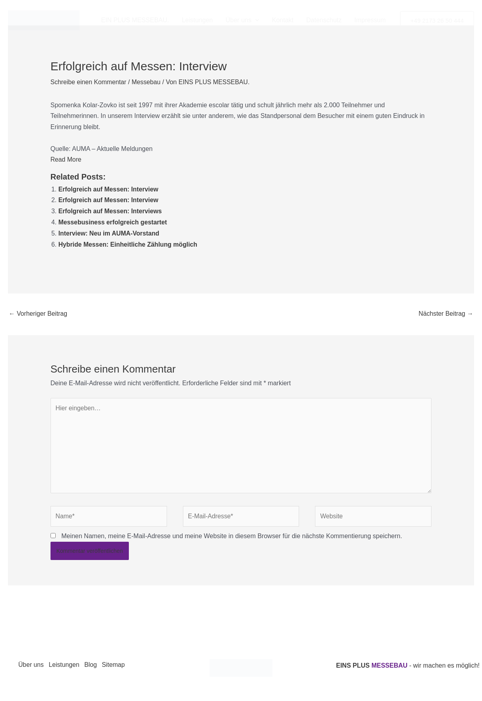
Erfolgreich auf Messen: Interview (109, 188)
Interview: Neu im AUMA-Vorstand (109, 231)
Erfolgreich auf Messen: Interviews (110, 210)
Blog (93, 665)
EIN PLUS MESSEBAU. (135, 20)
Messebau (147, 82)
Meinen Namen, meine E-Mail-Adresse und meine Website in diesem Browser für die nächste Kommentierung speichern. (231, 536)
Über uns (242, 20)
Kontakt (282, 20)
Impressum (370, 20)
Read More (66, 159)
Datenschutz (324, 20)
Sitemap (117, 665)
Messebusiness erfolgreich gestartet (113, 220)
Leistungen (197, 20)
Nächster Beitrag (445, 311)
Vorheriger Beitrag (38, 311)
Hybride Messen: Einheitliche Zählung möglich (129, 242)
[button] (255, 20)
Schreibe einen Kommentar (89, 82)
